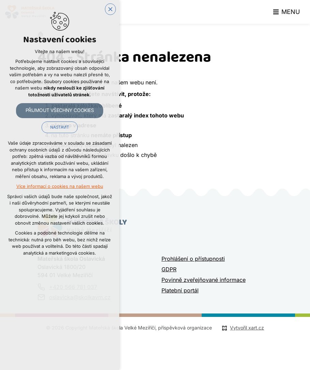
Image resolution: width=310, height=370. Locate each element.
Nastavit (59, 127)
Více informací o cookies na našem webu (59, 186)
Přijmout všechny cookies (60, 110)
